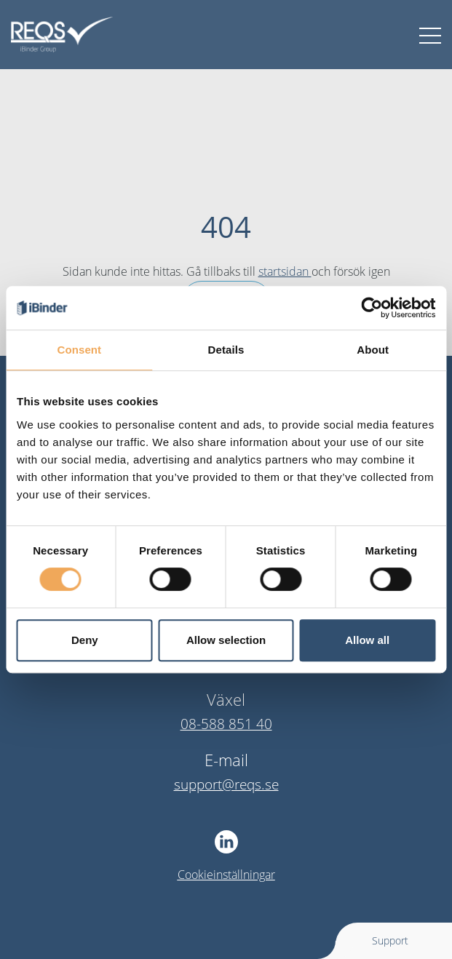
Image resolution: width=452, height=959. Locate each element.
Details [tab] (226, 349)
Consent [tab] (79, 349)
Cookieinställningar (226, 875)
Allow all (367, 640)
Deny (84, 640)
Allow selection (226, 640)
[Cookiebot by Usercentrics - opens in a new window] (371, 308)
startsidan (285, 271)
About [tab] (373, 349)
